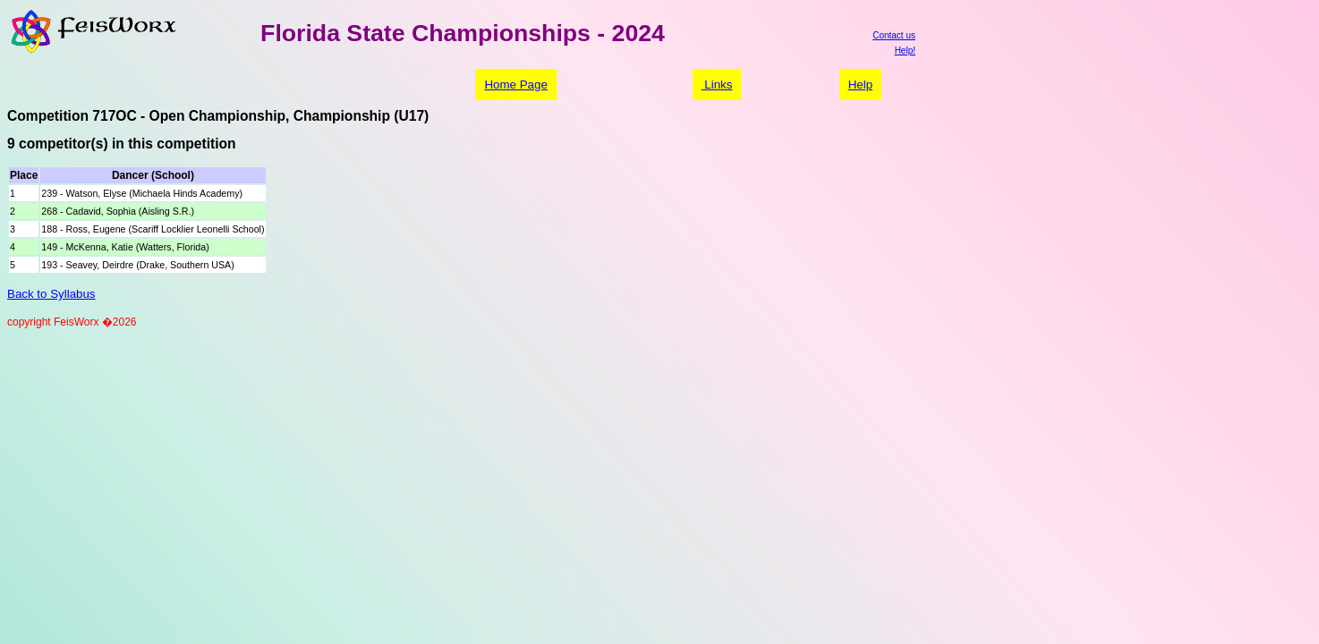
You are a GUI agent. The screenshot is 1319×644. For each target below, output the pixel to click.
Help (860, 84)
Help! (905, 50)
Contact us (893, 35)
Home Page (515, 84)
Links (717, 84)
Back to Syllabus (51, 294)
